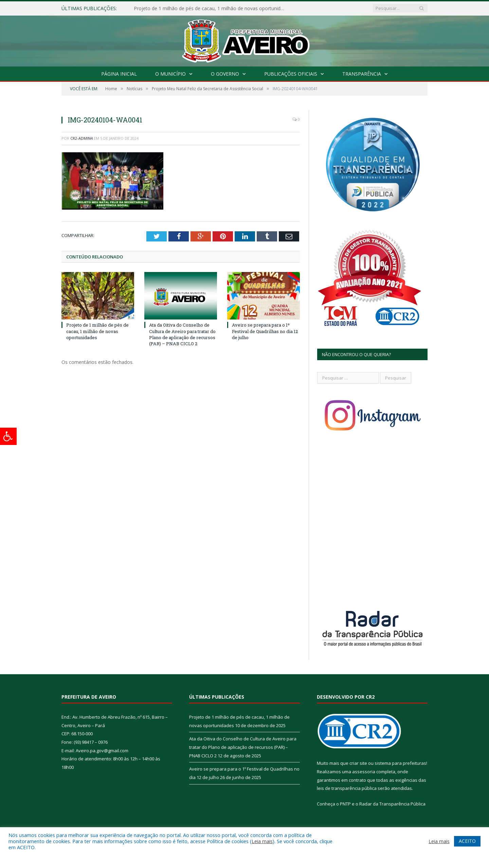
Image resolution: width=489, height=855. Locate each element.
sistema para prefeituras (400, 763)
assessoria (363, 772)
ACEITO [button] (467, 841)
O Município (170, 74)
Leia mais (262, 841)
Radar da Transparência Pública (392, 804)
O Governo (225, 74)
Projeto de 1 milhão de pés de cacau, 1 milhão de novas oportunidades (212, 8)
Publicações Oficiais (290, 74)
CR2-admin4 (81, 138)
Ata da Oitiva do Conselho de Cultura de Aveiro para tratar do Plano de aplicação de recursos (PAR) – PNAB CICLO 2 (182, 334)
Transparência (361, 74)
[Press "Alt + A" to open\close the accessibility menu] (8, 436)
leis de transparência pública (347, 788)
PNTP (345, 804)
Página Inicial (119, 74)
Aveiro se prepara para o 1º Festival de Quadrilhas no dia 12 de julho (265, 331)
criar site (358, 763)
